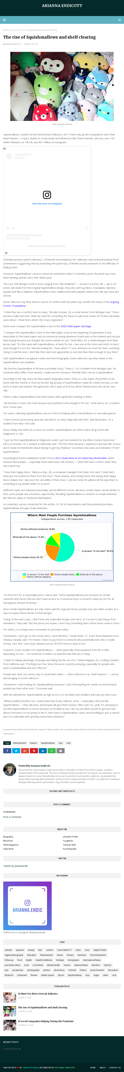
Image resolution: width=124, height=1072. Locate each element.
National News (81, 965)
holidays (60, 960)
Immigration (73, 960)
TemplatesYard (30, 1067)
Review (34, 975)
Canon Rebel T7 (64, 950)
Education (31, 955)
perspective (17, 970)
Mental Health (53, 965)
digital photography (14, 955)
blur (40, 950)
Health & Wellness (44, 960)
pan (6, 970)
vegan (96, 975)
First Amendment (98, 955)
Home (6, 30)
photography (33, 970)
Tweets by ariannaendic (15, 865)
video (105, 975)
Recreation (113, 970)
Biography (8, 836)
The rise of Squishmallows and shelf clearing (42, 1007)
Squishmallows (48, 743)
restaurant (22, 975)
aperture (20, 950)
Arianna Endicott (62, 5)
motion (67, 965)
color (87, 950)
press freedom (97, 970)
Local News (38, 965)
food (19, 960)
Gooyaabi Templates (65, 1067)
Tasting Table (69, 844)
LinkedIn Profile (70, 836)
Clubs (78, 950)
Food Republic (70, 848)
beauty (31, 950)
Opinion (107, 965)
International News (91, 960)
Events (60, 955)
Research (9, 975)
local (26, 965)
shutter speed (47, 975)
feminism (82, 955)
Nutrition (96, 965)
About (103, 1067)
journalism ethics (12, 965)
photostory (59, 970)
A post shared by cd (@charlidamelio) (47, 246)
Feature (33, 743)
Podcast (72, 970)
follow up (9, 960)
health (29, 960)
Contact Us (115, 1067)
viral (13, 30)
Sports (61, 975)
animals (8, 950)
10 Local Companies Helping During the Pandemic (46, 1021)
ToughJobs (68, 840)
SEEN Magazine (10, 844)
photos (46, 970)
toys (60, 743)
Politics (83, 970)
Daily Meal (8, 848)
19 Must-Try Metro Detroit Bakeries (38, 993)
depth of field (100, 950)
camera (49, 950)
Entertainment (19, 743)
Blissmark (8, 840)
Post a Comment (12, 816)
